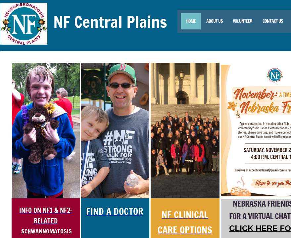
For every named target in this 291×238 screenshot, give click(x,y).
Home (191, 21)
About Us (214, 21)
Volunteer (242, 21)
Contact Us (273, 21)
